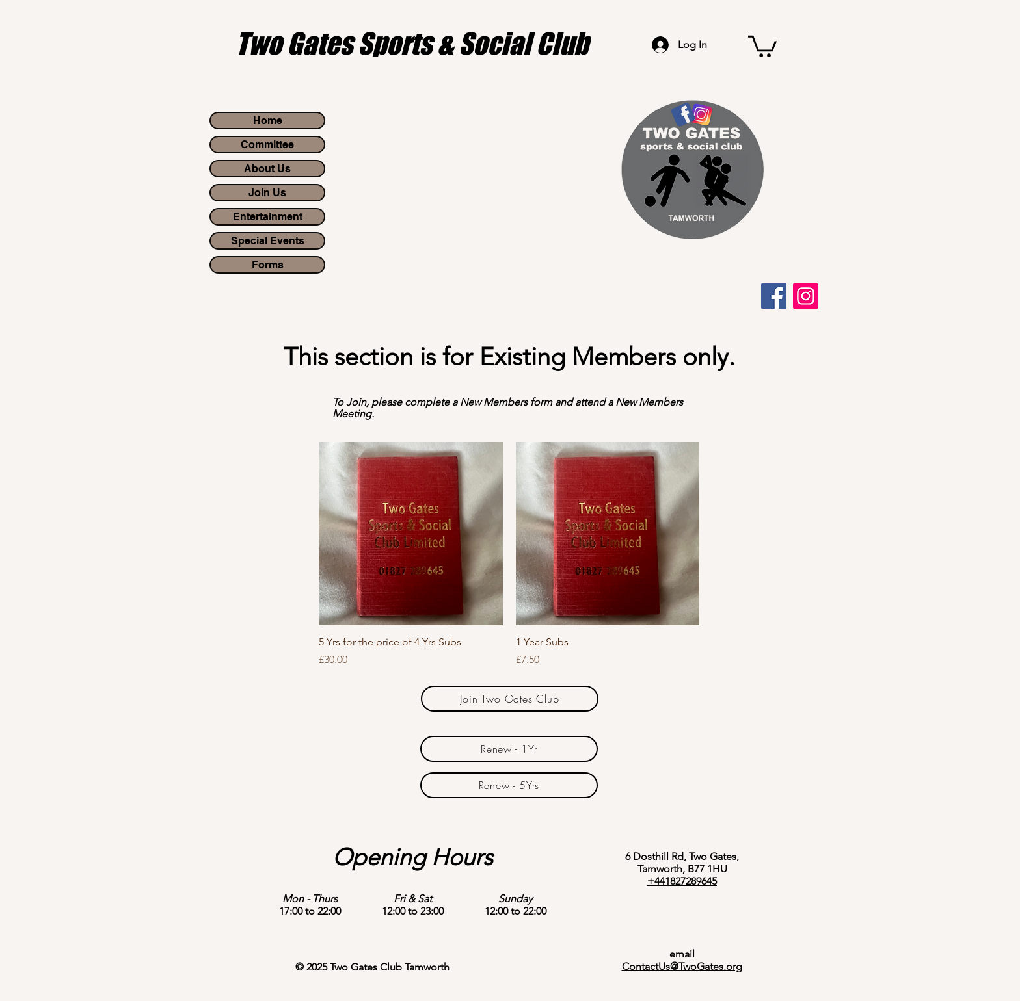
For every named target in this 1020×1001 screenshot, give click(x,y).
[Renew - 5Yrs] (509, 785)
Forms (268, 265)
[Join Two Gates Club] (509, 699)
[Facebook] (773, 296)
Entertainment (267, 217)
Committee (267, 144)
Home (267, 120)
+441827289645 (682, 881)
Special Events (267, 241)
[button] (762, 45)
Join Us (267, 193)
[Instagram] (805, 296)
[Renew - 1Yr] (509, 749)
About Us (267, 168)
